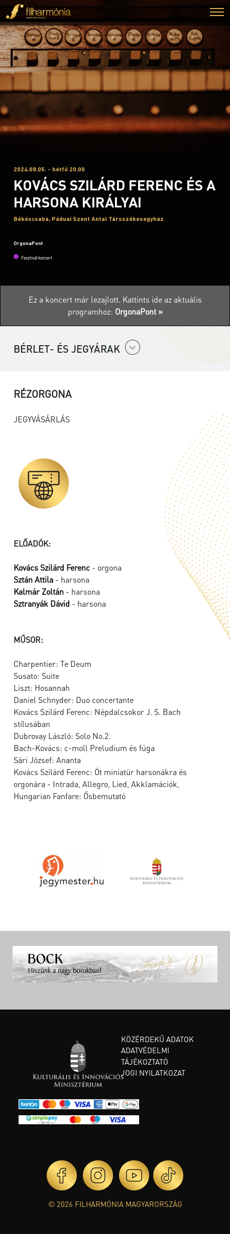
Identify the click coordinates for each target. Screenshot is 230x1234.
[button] (217, 13)
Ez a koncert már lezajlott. (76, 299)
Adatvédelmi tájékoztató (145, 1056)
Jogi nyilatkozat (153, 1073)
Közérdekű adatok (157, 1039)
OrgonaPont (28, 243)
